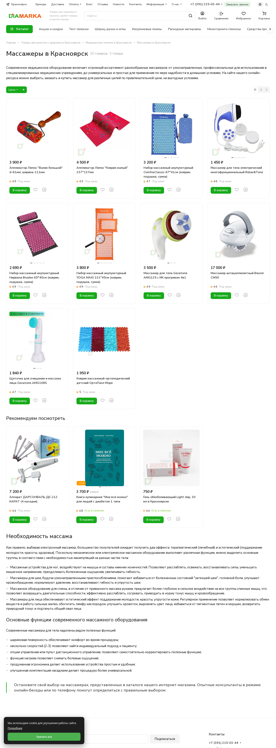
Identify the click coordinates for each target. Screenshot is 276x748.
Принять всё (44, 736)
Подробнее (15, 728)
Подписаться (165, 739)
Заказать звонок (237, 4)
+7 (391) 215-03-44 (205, 4)
